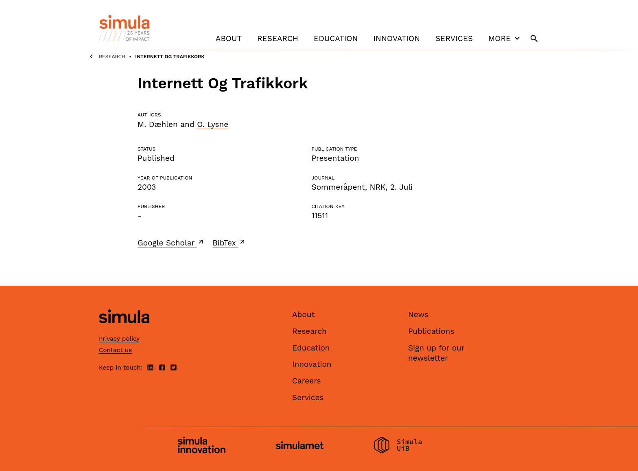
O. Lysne (212, 124)
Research (277, 38)
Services (454, 38)
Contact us (115, 350)
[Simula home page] (124, 330)
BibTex (229, 243)
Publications (431, 331)
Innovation (396, 38)
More (505, 38)
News (418, 314)
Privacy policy (119, 338)
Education (336, 38)
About (229, 38)
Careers (306, 381)
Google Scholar (171, 243)
